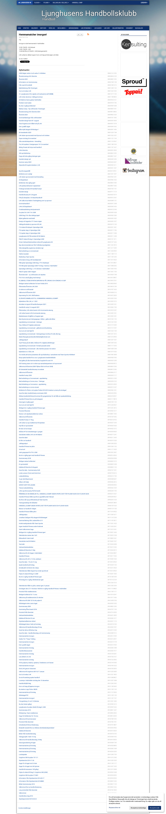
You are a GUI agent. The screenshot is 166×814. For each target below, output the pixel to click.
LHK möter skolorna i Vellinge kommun (31, 97)
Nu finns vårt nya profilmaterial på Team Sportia (33, 500)
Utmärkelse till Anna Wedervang (28, 725)
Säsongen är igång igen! (26, 402)
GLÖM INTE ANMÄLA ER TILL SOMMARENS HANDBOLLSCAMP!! (38, 298)
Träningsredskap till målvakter (28, 503)
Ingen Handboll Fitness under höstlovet (31, 526)
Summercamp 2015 (25, 710)
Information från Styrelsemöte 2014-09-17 (31, 778)
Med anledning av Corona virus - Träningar (31, 381)
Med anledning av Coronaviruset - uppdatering (33, 378)
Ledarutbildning (24, 476)
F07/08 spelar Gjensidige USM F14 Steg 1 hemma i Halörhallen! (38, 266)
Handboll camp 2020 (25, 375)
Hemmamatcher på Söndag (27, 692)
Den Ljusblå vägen (24, 645)
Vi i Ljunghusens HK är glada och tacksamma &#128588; (36, 94)
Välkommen (22, 793)
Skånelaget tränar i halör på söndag (30, 624)
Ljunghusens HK (24, 2)
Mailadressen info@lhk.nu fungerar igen (31, 316)
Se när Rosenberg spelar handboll (29, 677)
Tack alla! (22, 544)
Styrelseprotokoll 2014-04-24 (28, 799)
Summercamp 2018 (25, 458)
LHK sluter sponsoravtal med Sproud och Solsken (34, 135)
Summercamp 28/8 (25, 606)
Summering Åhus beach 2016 (28, 609)
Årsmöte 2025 (23, 79)
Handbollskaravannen (25, 651)
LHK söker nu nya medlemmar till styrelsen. (32, 423)
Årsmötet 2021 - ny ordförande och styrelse (32, 274)
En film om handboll (25, 440)
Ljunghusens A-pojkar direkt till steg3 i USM (32, 707)
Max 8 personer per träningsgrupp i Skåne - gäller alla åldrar (37, 319)
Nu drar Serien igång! (25, 704)
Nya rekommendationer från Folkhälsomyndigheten (34, 245)
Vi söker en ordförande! (26, 289)
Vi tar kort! (22, 449)
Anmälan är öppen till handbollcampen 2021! (32, 304)
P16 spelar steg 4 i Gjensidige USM (29, 230)
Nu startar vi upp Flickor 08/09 (28, 689)
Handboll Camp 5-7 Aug (26, 420)
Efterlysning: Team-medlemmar (28, 713)
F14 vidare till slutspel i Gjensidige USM (31, 227)
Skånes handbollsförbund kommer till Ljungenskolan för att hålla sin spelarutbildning (45, 396)
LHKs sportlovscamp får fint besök (29, 491)
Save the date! (23, 437)
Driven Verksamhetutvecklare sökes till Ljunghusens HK (36, 242)
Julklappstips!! (23, 340)
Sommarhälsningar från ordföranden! (30, 117)
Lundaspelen (23, 754)
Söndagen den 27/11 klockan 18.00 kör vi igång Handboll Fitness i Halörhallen (42, 588)
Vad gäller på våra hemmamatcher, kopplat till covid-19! (36, 360)
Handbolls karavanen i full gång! (29, 769)
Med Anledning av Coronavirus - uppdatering (32, 384)
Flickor (37, 2)
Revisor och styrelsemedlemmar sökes (31, 414)
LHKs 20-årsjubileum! (25, 206)
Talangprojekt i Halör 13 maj (27, 737)
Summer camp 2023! (25, 162)
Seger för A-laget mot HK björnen (29, 766)
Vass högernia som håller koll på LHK (30, 123)
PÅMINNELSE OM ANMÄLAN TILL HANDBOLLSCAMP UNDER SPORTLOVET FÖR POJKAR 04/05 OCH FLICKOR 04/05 (54, 494)
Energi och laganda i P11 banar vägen (30, 221)
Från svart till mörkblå (25, 85)
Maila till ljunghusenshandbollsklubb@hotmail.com (34, 337)
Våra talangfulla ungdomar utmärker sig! (31, 248)
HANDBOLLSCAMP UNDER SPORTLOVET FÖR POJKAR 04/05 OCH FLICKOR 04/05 (43, 505)
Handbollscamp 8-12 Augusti (28, 194)
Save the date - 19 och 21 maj (28, 562)
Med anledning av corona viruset (29, 387)
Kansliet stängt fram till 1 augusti (29, 120)
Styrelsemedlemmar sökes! (27, 621)
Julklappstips (23, 514)
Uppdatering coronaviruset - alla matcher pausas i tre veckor (37, 349)
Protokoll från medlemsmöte (27, 591)
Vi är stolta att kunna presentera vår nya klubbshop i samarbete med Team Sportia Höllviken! (47, 354)
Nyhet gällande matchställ (27, 218)
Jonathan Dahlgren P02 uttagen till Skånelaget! (33, 517)
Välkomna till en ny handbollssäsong (30, 787)
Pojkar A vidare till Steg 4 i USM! (28, 574)
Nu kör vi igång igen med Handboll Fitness (32, 455)
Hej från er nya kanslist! (26, 426)
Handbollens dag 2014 (26, 796)
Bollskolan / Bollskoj (61, 2)
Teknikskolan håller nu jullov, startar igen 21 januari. (34, 585)
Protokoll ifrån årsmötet (26, 612)
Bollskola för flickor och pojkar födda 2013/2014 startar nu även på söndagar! (42, 390)
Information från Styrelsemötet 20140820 (31, 781)
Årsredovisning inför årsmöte (28, 76)
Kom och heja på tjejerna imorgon (29, 686)
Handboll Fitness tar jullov (27, 446)
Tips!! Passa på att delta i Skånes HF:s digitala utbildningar (37, 343)
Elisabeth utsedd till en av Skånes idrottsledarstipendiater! (36, 728)
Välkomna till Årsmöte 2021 (27, 292)
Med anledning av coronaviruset (28, 251)
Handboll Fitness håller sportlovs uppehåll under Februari (36, 497)
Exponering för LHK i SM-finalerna (29, 295)
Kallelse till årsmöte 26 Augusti (28, 467)
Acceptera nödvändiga (138, 808)
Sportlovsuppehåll (24, 171)
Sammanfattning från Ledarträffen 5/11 (31, 520)
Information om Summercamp (28, 82)
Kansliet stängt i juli (25, 159)
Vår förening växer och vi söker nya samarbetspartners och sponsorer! (40, 363)
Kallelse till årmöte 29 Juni (27, 618)
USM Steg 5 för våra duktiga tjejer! (29, 215)
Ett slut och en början (25, 428)
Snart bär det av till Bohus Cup (28, 630)
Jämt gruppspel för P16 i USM (28, 452)
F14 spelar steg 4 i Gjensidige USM (29, 233)
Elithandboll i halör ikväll (26, 538)
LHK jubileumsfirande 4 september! (29, 186)
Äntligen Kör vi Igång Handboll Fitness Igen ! (32, 532)
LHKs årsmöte (23, 150)
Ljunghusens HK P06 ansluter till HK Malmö (32, 236)
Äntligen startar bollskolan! (27, 461)
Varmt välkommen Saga (26, 529)
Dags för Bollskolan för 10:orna (28, 716)
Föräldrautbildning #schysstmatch (29, 209)
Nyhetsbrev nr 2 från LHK (26, 351)
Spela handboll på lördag (26, 565)
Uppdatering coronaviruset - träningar (30, 322)
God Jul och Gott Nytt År (26, 331)
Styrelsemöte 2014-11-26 (26, 760)
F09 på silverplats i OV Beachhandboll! (30, 197)
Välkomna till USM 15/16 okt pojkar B (30, 600)
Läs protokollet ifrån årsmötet (28, 790)
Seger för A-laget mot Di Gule (28, 763)
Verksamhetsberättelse (26, 547)
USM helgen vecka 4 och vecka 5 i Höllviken (32, 73)
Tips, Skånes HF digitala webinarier (29, 325)
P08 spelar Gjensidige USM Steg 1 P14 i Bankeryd (34, 263)
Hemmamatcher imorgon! (33, 34)
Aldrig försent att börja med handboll (30, 147)
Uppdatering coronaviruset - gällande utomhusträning (35, 328)
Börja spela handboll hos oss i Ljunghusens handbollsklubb (37, 357)
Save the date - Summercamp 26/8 (29, 470)
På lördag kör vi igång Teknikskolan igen (31, 580)
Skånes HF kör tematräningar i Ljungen (30, 431)
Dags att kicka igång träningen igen (30, 156)
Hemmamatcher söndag (26, 660)
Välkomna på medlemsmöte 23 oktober (31, 597)
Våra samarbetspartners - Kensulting (30, 141)
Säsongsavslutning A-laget (27, 742)
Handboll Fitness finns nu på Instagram (31, 399)
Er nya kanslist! (23, 464)
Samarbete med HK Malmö (27, 541)
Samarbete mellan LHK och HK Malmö (30, 434)
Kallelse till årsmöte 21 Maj (27, 550)
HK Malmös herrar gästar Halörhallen (30, 100)
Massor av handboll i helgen (27, 508)
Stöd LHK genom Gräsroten (27, 668)
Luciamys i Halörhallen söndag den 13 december (34, 680)
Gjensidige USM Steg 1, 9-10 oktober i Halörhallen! (34, 269)
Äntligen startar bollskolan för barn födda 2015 (33, 283)
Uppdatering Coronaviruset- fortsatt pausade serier (34, 346)
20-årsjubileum (23, 180)
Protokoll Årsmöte (24, 411)
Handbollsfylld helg (25, 683)
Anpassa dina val (114, 807)
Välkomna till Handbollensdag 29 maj (30, 627)
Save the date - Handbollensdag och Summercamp (34, 633)
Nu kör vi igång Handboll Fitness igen (30, 577)
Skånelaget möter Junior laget (28, 603)
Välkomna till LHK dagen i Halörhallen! (30, 553)
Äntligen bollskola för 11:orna (28, 594)
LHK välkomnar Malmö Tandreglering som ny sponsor (35, 200)
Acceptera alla (154, 808)
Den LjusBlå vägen (24, 126)
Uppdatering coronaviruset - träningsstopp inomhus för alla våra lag (39, 334)
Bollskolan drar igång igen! (27, 183)
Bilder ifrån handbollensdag (27, 734)
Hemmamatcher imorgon (26, 636)
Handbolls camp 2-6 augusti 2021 (29, 307)
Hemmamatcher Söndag (26, 648)
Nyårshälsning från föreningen (28, 88)
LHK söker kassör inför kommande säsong (32, 313)
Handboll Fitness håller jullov (27, 511)
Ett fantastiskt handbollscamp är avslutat (31, 369)
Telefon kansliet (24, 254)
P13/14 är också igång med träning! (30, 277)
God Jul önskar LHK (25, 91)
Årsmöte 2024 (23, 115)
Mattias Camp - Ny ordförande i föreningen (32, 109)
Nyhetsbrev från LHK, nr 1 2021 (28, 301)
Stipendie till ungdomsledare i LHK (29, 165)
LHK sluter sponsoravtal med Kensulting (31, 177)
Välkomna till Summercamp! (27, 719)
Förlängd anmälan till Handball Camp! (30, 189)
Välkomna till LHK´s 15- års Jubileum (30, 559)
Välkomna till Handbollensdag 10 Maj (30, 739)
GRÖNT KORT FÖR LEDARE (27, 485)
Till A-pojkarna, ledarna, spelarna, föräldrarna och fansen (36, 662)
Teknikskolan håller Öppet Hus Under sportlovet (33, 571)
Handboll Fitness (24, 556)
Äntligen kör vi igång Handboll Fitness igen (32, 408)
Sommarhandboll (24, 203)
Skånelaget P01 (23, 695)
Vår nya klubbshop (24, 153)
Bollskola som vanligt (25, 174)
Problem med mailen (25, 103)
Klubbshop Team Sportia (26, 257)
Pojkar (47, 2)
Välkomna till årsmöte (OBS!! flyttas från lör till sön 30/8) (36, 366)
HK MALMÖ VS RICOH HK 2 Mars (29, 568)
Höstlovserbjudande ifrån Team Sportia (31, 523)
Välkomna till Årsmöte (25, 372)
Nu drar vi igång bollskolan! (27, 106)
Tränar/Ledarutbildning (26, 488)
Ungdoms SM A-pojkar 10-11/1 (28, 757)
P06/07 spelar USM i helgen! (27, 271)
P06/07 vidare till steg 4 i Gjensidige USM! (31, 239)
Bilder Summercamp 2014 (27, 784)
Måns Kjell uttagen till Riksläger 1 (29, 129)
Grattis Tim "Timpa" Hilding (27, 639)
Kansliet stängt (23, 192)
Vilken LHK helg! (24, 482)
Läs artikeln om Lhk (25, 657)
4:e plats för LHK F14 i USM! (27, 212)
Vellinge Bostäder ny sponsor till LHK (30, 224)
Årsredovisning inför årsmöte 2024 (29, 112)
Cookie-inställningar (24, 808)
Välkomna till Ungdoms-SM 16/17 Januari (31, 671)
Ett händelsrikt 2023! (25, 132)
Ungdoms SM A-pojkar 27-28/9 (28, 775)
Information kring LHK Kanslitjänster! (30, 260)
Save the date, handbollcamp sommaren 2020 (33, 393)
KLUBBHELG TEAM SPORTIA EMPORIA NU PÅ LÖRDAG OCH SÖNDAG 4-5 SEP (42, 280)
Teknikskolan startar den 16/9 (28, 535)
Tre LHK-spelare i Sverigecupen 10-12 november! (33, 144)
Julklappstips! (23, 443)
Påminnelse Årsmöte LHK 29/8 (28, 286)
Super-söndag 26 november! (27, 138)
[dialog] (135, 802)
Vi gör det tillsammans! (26, 479)
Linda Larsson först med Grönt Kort (30, 473)
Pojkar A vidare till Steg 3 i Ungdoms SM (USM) (33, 772)
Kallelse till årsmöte (25, 731)
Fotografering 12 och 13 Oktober (29, 701)
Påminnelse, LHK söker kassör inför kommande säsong (36, 310)
